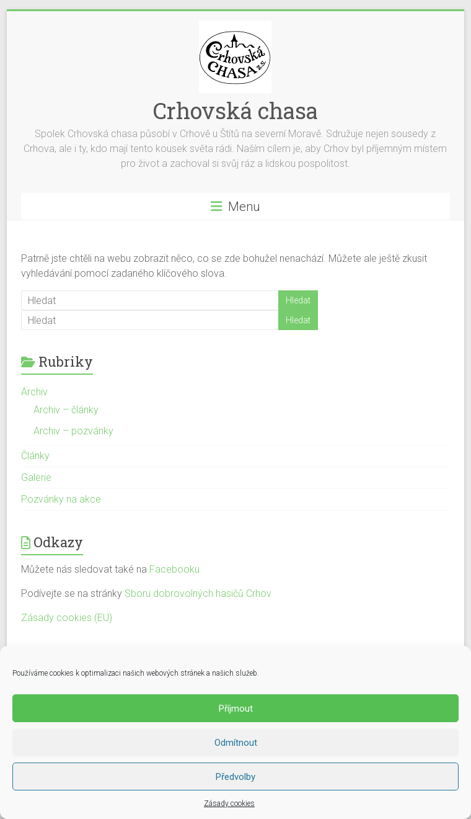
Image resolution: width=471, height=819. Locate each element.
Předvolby (235, 776)
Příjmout (236, 708)
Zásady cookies (229, 803)
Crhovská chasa (235, 110)
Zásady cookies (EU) (66, 618)
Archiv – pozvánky (73, 431)
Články (35, 456)
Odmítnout (235, 742)
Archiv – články (66, 410)
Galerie (36, 477)
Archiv (34, 392)
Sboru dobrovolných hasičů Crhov (198, 593)
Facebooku (174, 569)
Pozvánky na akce (61, 499)
